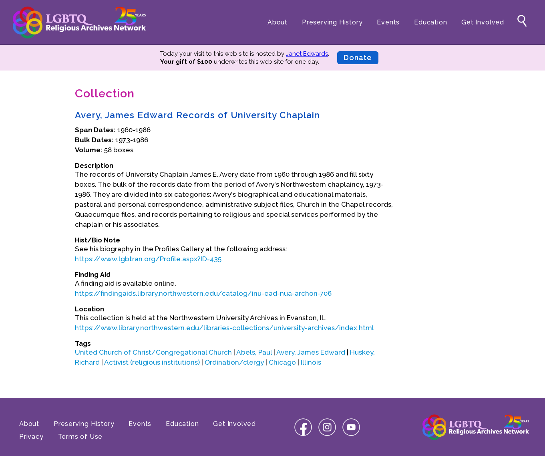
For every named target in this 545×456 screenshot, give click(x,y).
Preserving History (332, 22)
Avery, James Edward (310, 352)
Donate (358, 57)
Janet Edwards (307, 53)
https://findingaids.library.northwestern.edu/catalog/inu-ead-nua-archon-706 (203, 293)
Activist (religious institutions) (152, 362)
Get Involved (482, 22)
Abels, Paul (254, 352)
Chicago (282, 362)
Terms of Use (80, 436)
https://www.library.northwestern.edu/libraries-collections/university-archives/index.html (224, 328)
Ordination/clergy (234, 362)
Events (388, 22)
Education (430, 22)
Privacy (31, 436)
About (277, 22)
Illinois (311, 362)
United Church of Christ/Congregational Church (153, 352)
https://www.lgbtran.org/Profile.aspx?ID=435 (148, 259)
